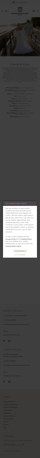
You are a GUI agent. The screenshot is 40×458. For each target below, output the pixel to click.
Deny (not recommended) (20, 255)
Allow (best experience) (20, 251)
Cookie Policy (26, 239)
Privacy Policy (11, 239)
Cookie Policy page (13, 246)
